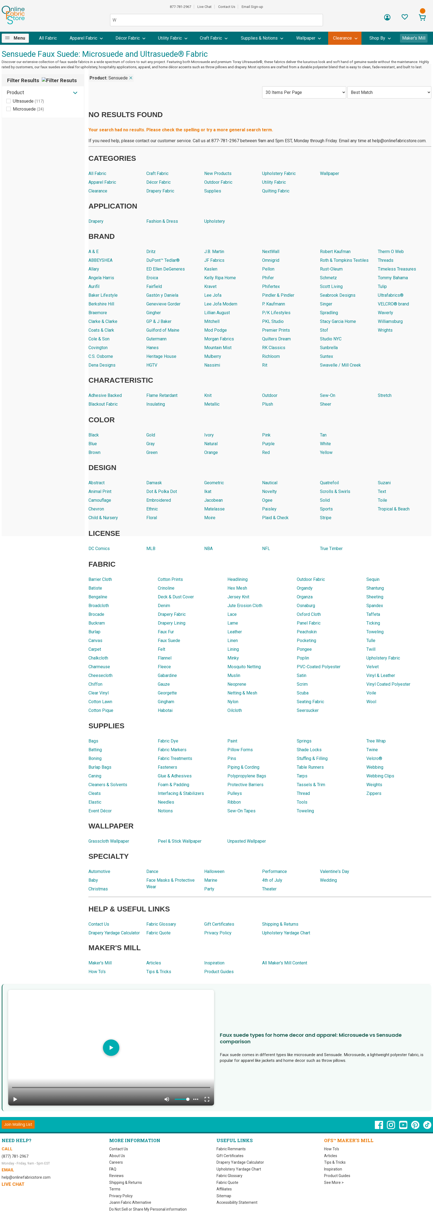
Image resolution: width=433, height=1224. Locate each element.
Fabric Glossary (229, 1176)
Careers (116, 1162)
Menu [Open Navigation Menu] (19, 38)
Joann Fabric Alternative (130, 1202)
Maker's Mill (413, 38)
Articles (330, 1156)
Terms (114, 1189)
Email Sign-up (252, 7)
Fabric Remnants (231, 1149)
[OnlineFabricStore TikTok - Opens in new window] (427, 1127)
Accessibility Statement (236, 1202)
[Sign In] (387, 19)
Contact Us (226, 7)
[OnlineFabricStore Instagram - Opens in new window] (391, 1127)
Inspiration (333, 1169)
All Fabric (48, 38)
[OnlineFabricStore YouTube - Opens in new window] (403, 1127)
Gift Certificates (230, 1156)
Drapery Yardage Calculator (240, 1162)
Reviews (116, 1176)
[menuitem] (17, 38)
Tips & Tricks (335, 1162)
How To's (331, 1149)
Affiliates (224, 1189)
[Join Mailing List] (18, 1124)
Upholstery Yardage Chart (238, 1169)
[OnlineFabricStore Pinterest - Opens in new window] (415, 1127)
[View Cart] (422, 18)
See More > (334, 1182)
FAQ (112, 1169)
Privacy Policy (121, 1196)
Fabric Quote (227, 1182)
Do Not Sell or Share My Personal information (148, 1209)
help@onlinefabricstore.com (26, 1177)
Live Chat (204, 7)
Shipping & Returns (125, 1182)
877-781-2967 (180, 7)
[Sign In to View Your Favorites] (405, 18)
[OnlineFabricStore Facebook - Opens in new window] (379, 1127)
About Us (117, 1156)
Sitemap (223, 1196)
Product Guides (337, 1176)
